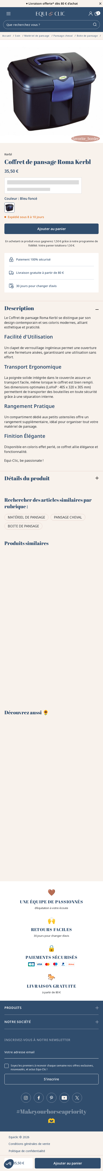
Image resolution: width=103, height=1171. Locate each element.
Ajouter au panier (51, 228)
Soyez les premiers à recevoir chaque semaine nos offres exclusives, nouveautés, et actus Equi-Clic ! (52, 1067)
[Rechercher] (51, 24)
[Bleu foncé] (9, 207)
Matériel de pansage (26, 517)
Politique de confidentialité (27, 1151)
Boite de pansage (23, 526)
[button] (9, 1164)
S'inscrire (51, 1079)
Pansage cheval (68, 517)
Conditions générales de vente (29, 1144)
